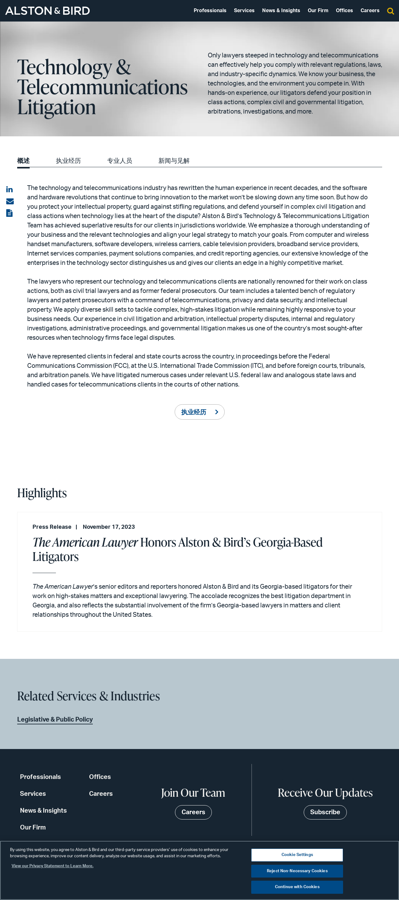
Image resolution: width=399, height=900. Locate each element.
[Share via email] (10, 201)
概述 (23, 161)
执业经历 (68, 161)
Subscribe (325, 812)
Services (244, 10)
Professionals (210, 10)
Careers (370, 10)
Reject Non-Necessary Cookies (297, 871)
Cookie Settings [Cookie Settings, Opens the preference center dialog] (297, 855)
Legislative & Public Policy (55, 720)
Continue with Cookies (297, 887)
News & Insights (281, 10)
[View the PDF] (10, 213)
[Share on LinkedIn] (10, 189)
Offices (344, 10)
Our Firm (318, 10)
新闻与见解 (174, 161)
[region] (199, 870)
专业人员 (119, 161)
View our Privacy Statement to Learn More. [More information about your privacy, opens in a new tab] (52, 866)
